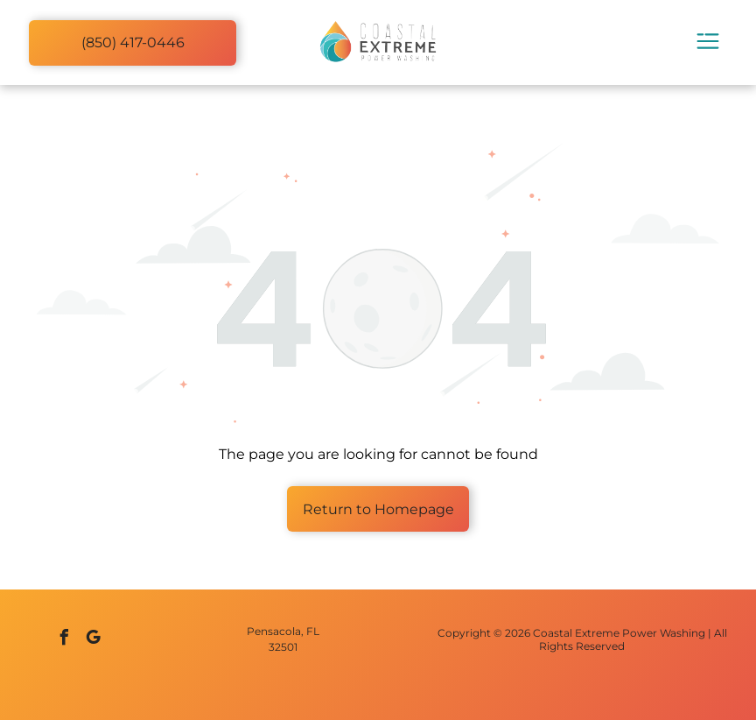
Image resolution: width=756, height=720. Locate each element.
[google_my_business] (93, 639)
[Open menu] (708, 42)
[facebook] (64, 639)
